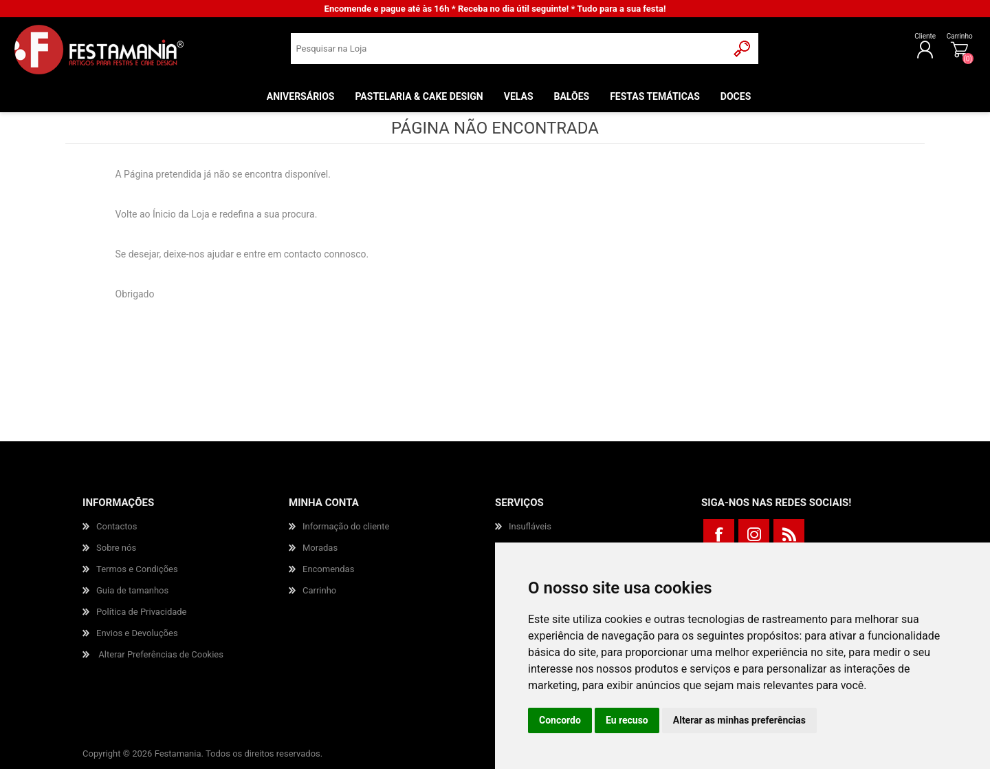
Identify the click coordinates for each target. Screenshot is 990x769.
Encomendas (328, 569)
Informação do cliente (345, 526)
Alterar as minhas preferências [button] (739, 720)
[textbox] (509, 51)
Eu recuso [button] (627, 720)
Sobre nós (116, 547)
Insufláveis (530, 526)
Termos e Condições (137, 569)
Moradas (320, 547)
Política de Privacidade (141, 612)
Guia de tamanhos (132, 590)
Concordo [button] (560, 720)
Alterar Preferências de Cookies (160, 654)
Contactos (116, 526)
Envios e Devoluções (137, 633)
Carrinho (925, 39)
